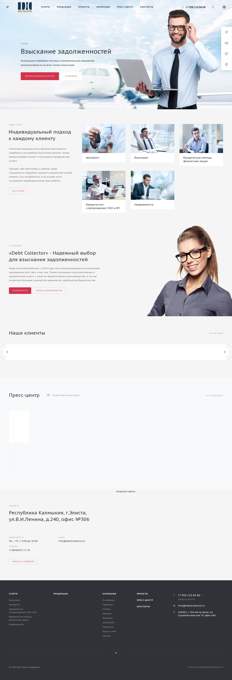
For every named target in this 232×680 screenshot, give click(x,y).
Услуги (13, 593)
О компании (109, 600)
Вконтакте (116, 652)
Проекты (142, 593)
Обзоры (107, 636)
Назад (7, 352)
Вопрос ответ (109, 631)
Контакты (143, 606)
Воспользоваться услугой (39, 76)
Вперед (225, 352)
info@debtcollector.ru (71, 540)
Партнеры (108, 604)
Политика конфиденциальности (205, 667)
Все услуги (18, 191)
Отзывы (107, 609)
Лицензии (108, 618)
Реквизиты (108, 627)
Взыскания (141, 157)
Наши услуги (15, 125)
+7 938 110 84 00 (195, 7)
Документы (108, 622)
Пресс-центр (145, 600)
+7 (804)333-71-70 (19, 550)
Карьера (107, 613)
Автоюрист (92, 157)
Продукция (60, 593)
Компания (109, 593)
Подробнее (71, 76)
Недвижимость (143, 204)
